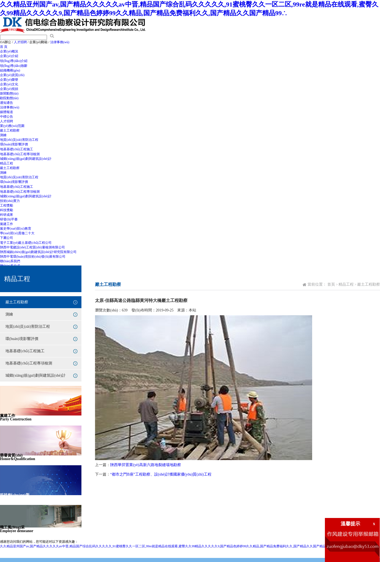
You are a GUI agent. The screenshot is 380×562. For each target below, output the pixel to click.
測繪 (3, 135)
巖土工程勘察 (10, 130)
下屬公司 (6, 238)
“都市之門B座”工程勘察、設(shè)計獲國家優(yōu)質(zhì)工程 (160, 474)
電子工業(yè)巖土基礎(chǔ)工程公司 (26, 243)
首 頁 (3, 47)
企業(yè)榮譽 (9, 80)
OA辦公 (5, 42)
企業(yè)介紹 (9, 56)
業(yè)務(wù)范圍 (12, 126)
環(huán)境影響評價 (14, 144)
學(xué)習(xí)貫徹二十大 (17, 233)
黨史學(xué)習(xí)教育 (15, 228)
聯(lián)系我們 (10, 261)
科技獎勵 (6, 210)
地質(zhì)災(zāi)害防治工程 (19, 140)
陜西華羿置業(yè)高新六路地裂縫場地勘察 (145, 465)
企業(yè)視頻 (9, 89)
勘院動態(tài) (9, 98)
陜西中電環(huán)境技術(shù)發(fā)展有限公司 (32, 256)
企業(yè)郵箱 (38, 42)
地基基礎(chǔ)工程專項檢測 (20, 154)
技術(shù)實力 (10, 201)
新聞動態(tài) (9, 93)
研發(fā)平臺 (9, 219)
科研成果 (6, 215)
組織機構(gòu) (10, 70)
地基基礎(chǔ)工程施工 (16, 149)
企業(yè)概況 (9, 51)
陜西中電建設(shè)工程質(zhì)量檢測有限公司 (32, 247)
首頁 (331, 284)
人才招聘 (20, 42)
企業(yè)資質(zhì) (12, 75)
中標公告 (6, 116)
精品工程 (6, 163)
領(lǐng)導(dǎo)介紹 (13, 61)
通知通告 (6, 103)
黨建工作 (6, 224)
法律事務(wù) (59, 42)
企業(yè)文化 (9, 84)
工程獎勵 (6, 205)
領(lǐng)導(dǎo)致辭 (13, 66)
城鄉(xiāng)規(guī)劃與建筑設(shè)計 (26, 159)
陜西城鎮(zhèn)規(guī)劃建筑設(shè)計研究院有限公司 (38, 252)
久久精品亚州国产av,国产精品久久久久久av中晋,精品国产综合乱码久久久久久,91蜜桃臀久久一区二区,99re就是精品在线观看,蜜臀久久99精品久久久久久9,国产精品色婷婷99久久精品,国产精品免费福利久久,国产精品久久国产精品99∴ (166, 546)
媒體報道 (6, 112)
